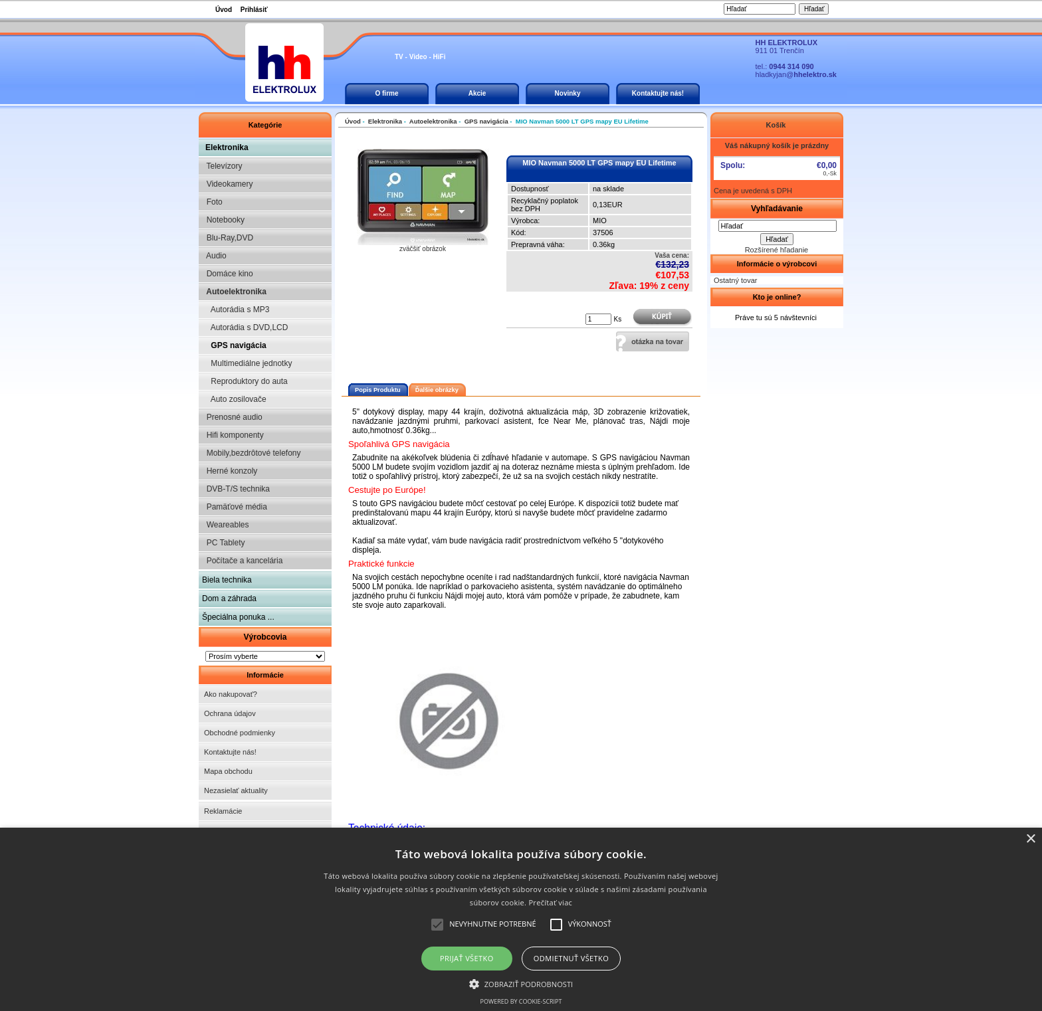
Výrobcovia (264, 637)
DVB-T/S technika (236, 489)
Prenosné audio (232, 417)
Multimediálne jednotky (247, 363)
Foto (212, 202)
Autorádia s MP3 (235, 309)
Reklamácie (223, 811)
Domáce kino (227, 273)
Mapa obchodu (228, 771)
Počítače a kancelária (242, 560)
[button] (521, 983)
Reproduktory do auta (245, 381)
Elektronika (227, 147)
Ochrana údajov (230, 713)
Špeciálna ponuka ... (238, 617)
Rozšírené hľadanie (777, 250)
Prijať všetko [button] (467, 958)
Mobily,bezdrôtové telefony (251, 453)
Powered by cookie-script (521, 1001)
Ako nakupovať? (230, 694)
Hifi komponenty (233, 435)
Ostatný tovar (735, 280)
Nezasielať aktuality (236, 790)
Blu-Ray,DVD (227, 237)
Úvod (223, 9)
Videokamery (227, 184)
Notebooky (223, 220)
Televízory (222, 166)
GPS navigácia (234, 345)
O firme (386, 93)
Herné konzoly (229, 471)
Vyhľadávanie (777, 208)
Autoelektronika (234, 291)
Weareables (225, 524)
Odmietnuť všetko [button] (571, 958)
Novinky (568, 93)
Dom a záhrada (229, 598)
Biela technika (227, 580)
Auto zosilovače (234, 399)
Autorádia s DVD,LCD (245, 327)
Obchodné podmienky (239, 733)
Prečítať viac (550, 902)
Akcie (477, 93)
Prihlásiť (254, 9)
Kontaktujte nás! (658, 93)
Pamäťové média (234, 506)
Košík (776, 125)
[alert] (521, 919)
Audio (214, 255)
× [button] (1030, 839)
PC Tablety (223, 542)
